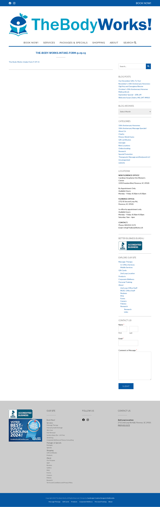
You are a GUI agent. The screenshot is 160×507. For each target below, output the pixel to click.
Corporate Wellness (126, 279)
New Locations (124, 145)
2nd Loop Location (127, 273)
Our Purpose (51, 460)
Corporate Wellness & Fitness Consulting (60, 440)
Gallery (49, 468)
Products (122, 276)
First (120, 333)
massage (121, 143)
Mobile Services (126, 267)
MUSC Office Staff (127, 291)
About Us (122, 131)
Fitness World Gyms (126, 137)
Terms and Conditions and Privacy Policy (59, 483)
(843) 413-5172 (124, 425)
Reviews (123, 293)
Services (49, 42)
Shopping (98, 42)
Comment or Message (127, 350)
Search (130, 42)
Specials (49, 448)
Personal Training (125, 282)
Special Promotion (125, 154)
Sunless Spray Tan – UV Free (56, 435)
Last (131, 333)
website (121, 163)
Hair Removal (51, 433)
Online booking (124, 148)
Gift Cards (122, 270)
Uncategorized (124, 160)
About (114, 42)
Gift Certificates (52, 453)
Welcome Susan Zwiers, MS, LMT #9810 (134, 98)
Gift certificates (124, 140)
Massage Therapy (125, 262)
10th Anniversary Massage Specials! (132, 128)
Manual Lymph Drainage (54, 428)
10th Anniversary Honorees (129, 125)
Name (121, 324)
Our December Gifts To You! (129, 81)
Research (122, 151)
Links (126, 312)
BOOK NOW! (143, 3)
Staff (48, 463)
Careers (123, 301)
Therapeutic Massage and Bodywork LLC (134, 157)
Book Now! (31, 42)
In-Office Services (127, 265)
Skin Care (50, 430)
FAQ (122, 296)
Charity (121, 134)
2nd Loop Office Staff (128, 288)
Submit (126, 386)
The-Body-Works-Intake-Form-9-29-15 (24, 62)
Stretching (50, 438)
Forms (122, 298)
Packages (50, 445)
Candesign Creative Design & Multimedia (100, 498)
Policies (123, 304)
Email (121, 338)
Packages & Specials (74, 42)
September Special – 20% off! (130, 95)
